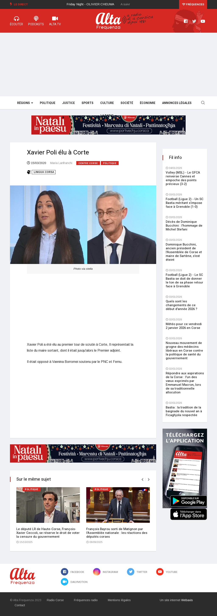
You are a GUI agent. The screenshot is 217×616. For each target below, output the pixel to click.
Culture (107, 103)
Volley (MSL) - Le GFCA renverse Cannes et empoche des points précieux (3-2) (183, 178)
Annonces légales (177, 103)
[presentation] (142, 480)
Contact (20, 605)
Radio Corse (55, 600)
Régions (25, 103)
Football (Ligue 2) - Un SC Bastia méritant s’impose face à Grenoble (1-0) (184, 203)
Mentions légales (119, 600)
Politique (47, 103)
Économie (147, 103)
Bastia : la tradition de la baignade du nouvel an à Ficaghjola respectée (184, 411)
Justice (68, 103)
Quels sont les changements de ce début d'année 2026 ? (181, 305)
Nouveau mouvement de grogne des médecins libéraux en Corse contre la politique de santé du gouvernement (184, 351)
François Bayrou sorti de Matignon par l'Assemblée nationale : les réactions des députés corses (116, 533)
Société (127, 103)
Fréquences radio (86, 600)
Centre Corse (88, 163)
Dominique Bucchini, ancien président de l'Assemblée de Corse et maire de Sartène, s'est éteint (184, 252)
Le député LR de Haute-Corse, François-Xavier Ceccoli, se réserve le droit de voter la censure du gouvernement (48, 533)
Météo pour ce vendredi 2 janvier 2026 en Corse (184, 326)
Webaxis (187, 600)
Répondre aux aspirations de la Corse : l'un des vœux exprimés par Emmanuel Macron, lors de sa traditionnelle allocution (185, 383)
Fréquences (193, 4)
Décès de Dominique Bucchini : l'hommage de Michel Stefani (184, 225)
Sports (87, 103)
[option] (94, 4)
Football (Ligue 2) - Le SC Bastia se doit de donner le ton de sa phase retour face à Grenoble (184, 280)
